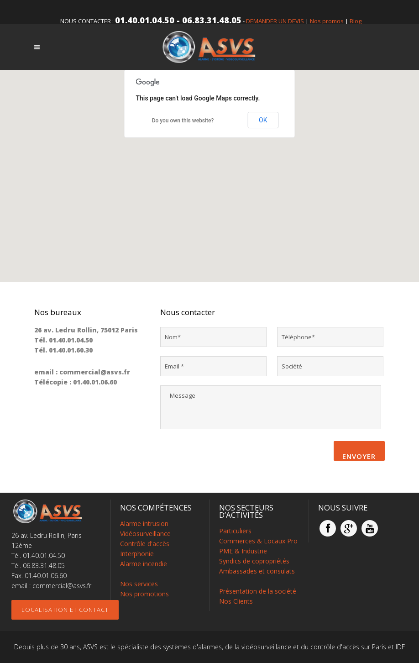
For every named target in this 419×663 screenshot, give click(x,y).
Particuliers (235, 530)
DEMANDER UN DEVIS (275, 21)
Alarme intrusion (144, 523)
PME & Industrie (243, 551)
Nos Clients (236, 601)
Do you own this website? (183, 120)
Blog (355, 21)
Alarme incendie (143, 563)
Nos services (139, 583)
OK (263, 120)
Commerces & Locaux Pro (258, 541)
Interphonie (137, 553)
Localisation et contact (65, 609)
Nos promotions (144, 593)
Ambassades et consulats (257, 571)
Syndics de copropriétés (254, 561)
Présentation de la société (257, 591)
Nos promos (327, 21)
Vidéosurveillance (145, 533)
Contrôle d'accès (144, 543)
